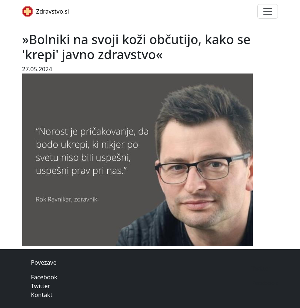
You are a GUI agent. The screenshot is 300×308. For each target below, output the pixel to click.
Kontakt (42, 295)
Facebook (44, 277)
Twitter (40, 286)
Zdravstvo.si (45, 11)
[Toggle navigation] (267, 11)
